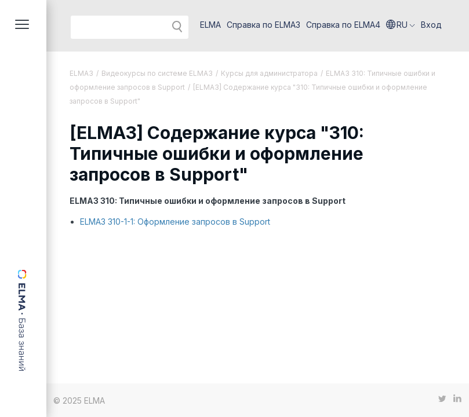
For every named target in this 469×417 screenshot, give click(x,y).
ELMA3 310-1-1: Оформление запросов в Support (175, 221)
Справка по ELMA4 (343, 25)
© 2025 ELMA (79, 400)
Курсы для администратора (269, 73)
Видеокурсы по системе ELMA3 (157, 73)
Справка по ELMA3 (263, 25)
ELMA (210, 25)
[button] (400, 24)
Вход (431, 25)
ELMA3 (81, 73)
